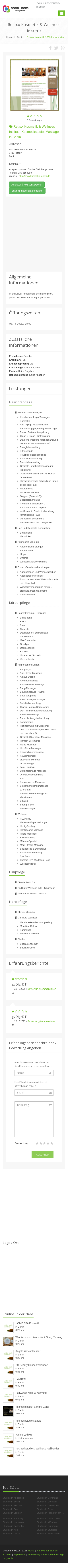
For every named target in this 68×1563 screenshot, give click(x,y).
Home (31, 1550)
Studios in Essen (45, 1509)
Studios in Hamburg (13, 1518)
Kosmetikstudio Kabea (28, 1420)
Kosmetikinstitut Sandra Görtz (32, 1406)
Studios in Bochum (12, 1505)
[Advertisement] (34, 234)
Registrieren (52, 3)
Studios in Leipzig (12, 1533)
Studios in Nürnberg (47, 1526)
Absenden (42, 1154)
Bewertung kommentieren (42, 988)
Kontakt (40, 7)
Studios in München (47, 1522)
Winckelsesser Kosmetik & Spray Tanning (38, 1337)
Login (39, 3)
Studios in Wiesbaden (48, 1533)
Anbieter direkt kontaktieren (26, 184)
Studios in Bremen (12, 1512)
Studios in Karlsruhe (13, 1526)
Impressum (19, 1554)
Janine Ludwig (23, 1434)
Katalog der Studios (47, 1550)
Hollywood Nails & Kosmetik (31, 1392)
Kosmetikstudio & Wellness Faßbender (37, 1448)
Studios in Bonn (11, 1509)
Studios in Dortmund (47, 1497)
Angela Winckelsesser (27, 1351)
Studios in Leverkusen (48, 1518)
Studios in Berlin (11, 1501)
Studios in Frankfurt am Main (52, 1512)
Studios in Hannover (13, 1522)
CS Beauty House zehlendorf (31, 1365)
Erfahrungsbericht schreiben (27, 190)
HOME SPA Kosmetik (27, 1323)
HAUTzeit (20, 1379)
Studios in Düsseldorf (48, 1505)
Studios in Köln (10, 1529)
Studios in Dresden (47, 1501)
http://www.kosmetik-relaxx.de (34, 176)
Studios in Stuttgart (47, 1529)
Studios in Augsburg (13, 1497)
